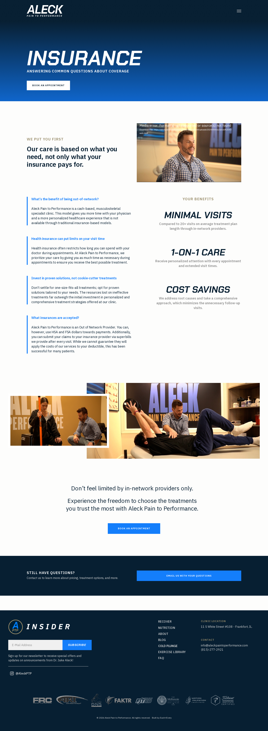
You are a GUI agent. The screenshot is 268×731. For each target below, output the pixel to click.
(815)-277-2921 (212, 649)
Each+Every (166, 717)
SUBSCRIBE (77, 645)
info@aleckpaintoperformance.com (224, 645)
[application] (189, 152)
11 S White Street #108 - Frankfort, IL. (226, 626)
